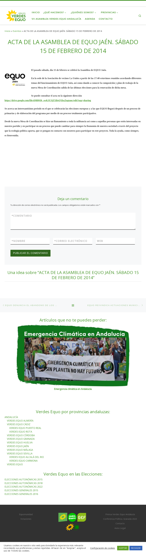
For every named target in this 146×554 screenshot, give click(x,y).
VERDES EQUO (15, 464)
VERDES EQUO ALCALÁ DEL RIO (26, 457)
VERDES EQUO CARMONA (23, 460)
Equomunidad (26, 514)
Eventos (17, 30)
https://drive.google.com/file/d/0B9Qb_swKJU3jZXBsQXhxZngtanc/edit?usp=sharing (48, 100)
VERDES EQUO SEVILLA (19, 453)
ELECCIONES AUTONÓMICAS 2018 (24, 483)
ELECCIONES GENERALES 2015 (21, 490)
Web (100, 241)
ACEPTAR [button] (123, 548)
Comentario (22, 216)
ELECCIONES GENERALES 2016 (21, 494)
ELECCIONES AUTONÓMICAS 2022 (24, 486)
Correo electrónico (70, 241)
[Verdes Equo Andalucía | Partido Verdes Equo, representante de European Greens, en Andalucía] (16, 15)
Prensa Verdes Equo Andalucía (120, 514)
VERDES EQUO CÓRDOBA (21, 435)
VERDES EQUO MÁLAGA (20, 449)
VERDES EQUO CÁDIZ (18, 424)
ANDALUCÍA (11, 417)
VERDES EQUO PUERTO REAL (25, 428)
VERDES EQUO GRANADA (21, 438)
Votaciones (25, 518)
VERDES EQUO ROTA (20, 431)
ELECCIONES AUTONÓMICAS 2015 (24, 479)
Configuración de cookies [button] (102, 548)
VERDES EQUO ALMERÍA (20, 420)
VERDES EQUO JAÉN (18, 446)
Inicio (7, 30)
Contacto (120, 523)
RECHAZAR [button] (136, 548)
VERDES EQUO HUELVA (20, 442)
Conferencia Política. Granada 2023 (120, 518)
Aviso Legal (120, 528)
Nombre (18, 241)
